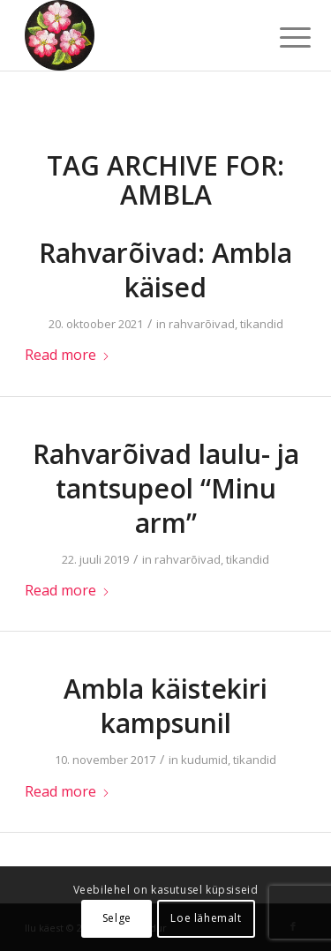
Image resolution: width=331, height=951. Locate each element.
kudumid (204, 760)
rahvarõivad (202, 324)
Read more (67, 354)
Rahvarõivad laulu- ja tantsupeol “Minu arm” (166, 488)
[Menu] (281, 37)
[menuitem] (281, 37)
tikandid (261, 324)
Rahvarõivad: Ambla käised (165, 270)
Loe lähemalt (205, 917)
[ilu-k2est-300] (137, 35)
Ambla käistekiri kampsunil (165, 705)
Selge (117, 917)
